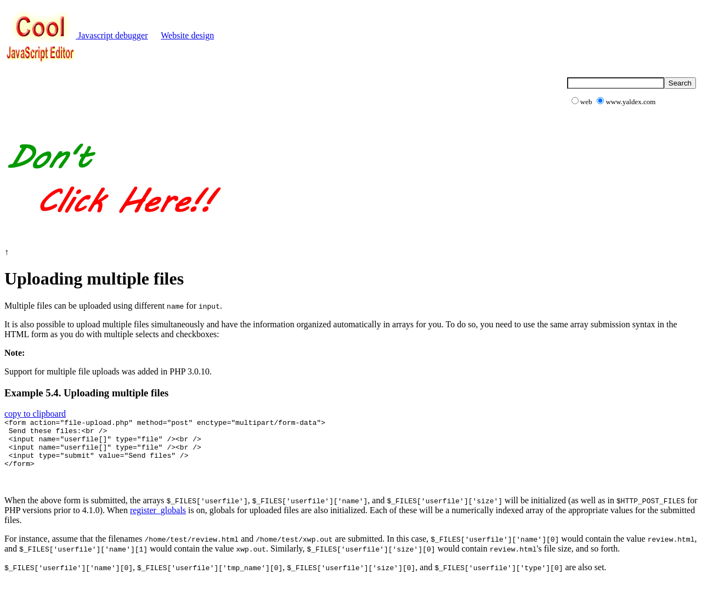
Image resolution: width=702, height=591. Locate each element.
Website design (187, 35)
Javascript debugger (76, 35)
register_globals (158, 520)
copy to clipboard (35, 413)
